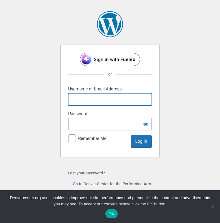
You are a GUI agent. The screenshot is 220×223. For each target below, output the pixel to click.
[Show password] (145, 124)
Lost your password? (86, 173)
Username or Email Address (95, 88)
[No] (212, 206)
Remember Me (92, 138)
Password (77, 113)
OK (111, 214)
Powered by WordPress (110, 24)
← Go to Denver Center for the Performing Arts (109, 183)
